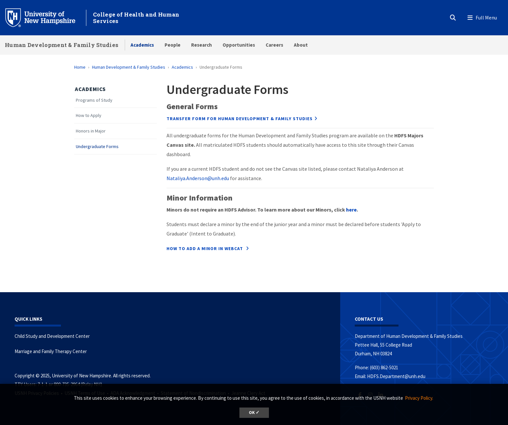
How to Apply (88, 115)
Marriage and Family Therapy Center (51, 351)
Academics (142, 45)
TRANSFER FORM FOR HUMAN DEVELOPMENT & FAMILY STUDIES (240, 118)
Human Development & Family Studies (61, 45)
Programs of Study (94, 100)
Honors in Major (91, 131)
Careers (274, 45)
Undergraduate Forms (97, 146)
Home (80, 67)
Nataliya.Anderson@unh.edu (198, 178)
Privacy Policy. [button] (419, 398)
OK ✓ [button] (254, 412)
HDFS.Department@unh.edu (396, 376)
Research (201, 45)
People (172, 45)
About (301, 45)
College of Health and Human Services (136, 18)
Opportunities (239, 45)
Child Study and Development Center (52, 336)
